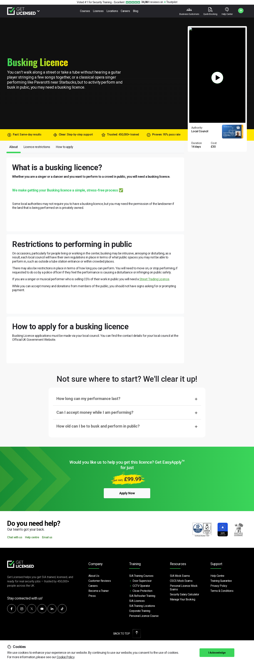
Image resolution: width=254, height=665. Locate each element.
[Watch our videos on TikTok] (62, 608)
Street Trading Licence (154, 279)
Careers (125, 11)
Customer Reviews (99, 581)
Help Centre (217, 575)
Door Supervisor (142, 581)
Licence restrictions (37, 147)
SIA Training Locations (142, 606)
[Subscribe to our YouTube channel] (42, 608)
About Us (93, 575)
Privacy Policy (218, 586)
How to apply (64, 147)
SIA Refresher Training (142, 596)
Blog (135, 11)
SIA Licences (137, 601)
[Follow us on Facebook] (11, 608)
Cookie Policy (65, 657)
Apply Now (127, 493)
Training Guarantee (221, 581)
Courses (85, 11)
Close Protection (142, 591)
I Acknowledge (217, 652)
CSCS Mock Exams (181, 581)
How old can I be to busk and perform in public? (98, 426)
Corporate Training (139, 611)
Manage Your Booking (182, 599)
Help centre (32, 537)
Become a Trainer (98, 591)
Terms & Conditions (221, 591)
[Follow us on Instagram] (21, 608)
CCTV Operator (141, 586)
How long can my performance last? (88, 398)
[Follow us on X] (31, 608)
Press (92, 596)
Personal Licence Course (144, 616)
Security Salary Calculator (184, 594)
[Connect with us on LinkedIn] (52, 608)
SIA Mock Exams (180, 575)
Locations (112, 11)
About (13, 147)
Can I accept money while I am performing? (94, 412)
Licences (98, 11)
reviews (150, 2)
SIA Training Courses (141, 575)
